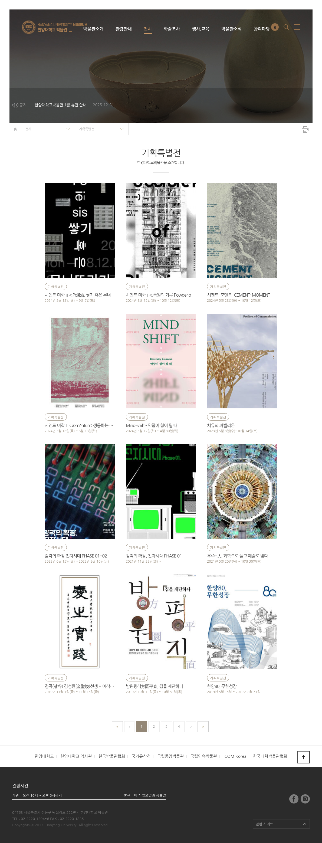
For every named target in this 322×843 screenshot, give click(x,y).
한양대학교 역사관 (76, 756)
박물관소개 (93, 29)
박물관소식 (231, 29)
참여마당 (262, 29)
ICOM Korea (235, 756)
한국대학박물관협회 (270, 756)
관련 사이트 (264, 824)
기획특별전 (86, 129)
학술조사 (172, 29)
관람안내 (124, 29)
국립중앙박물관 (170, 756)
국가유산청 (141, 756)
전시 (148, 29)
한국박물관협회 (111, 756)
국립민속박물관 (203, 756)
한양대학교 (44, 756)
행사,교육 (200, 29)
